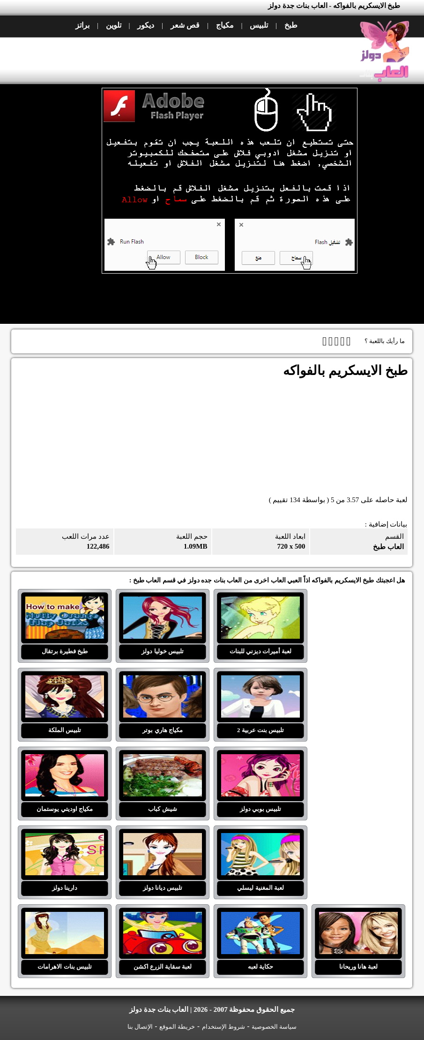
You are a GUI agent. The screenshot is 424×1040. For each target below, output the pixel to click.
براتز (82, 25)
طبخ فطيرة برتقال (64, 602)
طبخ (291, 25)
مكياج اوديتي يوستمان (64, 759)
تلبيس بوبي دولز (260, 759)
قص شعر (185, 25)
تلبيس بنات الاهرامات (64, 917)
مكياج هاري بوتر (162, 681)
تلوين (113, 25)
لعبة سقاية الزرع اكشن (162, 917)
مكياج (225, 25)
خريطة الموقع (177, 1026)
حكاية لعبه (260, 917)
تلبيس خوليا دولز (162, 602)
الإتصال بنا (140, 1026)
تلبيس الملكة (64, 681)
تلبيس (259, 25)
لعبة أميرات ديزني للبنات (260, 602)
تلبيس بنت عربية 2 (260, 681)
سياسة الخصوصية (274, 1026)
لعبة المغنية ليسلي (260, 838)
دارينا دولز (64, 838)
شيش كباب (162, 759)
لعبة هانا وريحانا (358, 917)
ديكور (145, 25)
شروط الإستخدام (223, 1026)
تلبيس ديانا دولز (162, 838)
